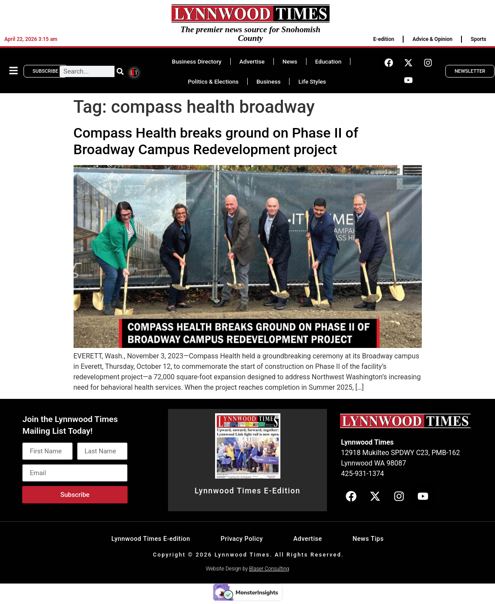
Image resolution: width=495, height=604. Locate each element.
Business (268, 81)
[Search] (120, 71)
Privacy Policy (242, 539)
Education (328, 61)
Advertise (252, 61)
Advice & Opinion (432, 39)
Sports (478, 39)
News (290, 61)
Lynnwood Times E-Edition (247, 490)
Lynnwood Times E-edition (150, 539)
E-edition (383, 39)
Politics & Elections (213, 81)
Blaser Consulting (269, 569)
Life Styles (312, 81)
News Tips (368, 539)
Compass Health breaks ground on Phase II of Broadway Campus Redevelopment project (216, 141)
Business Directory (197, 61)
